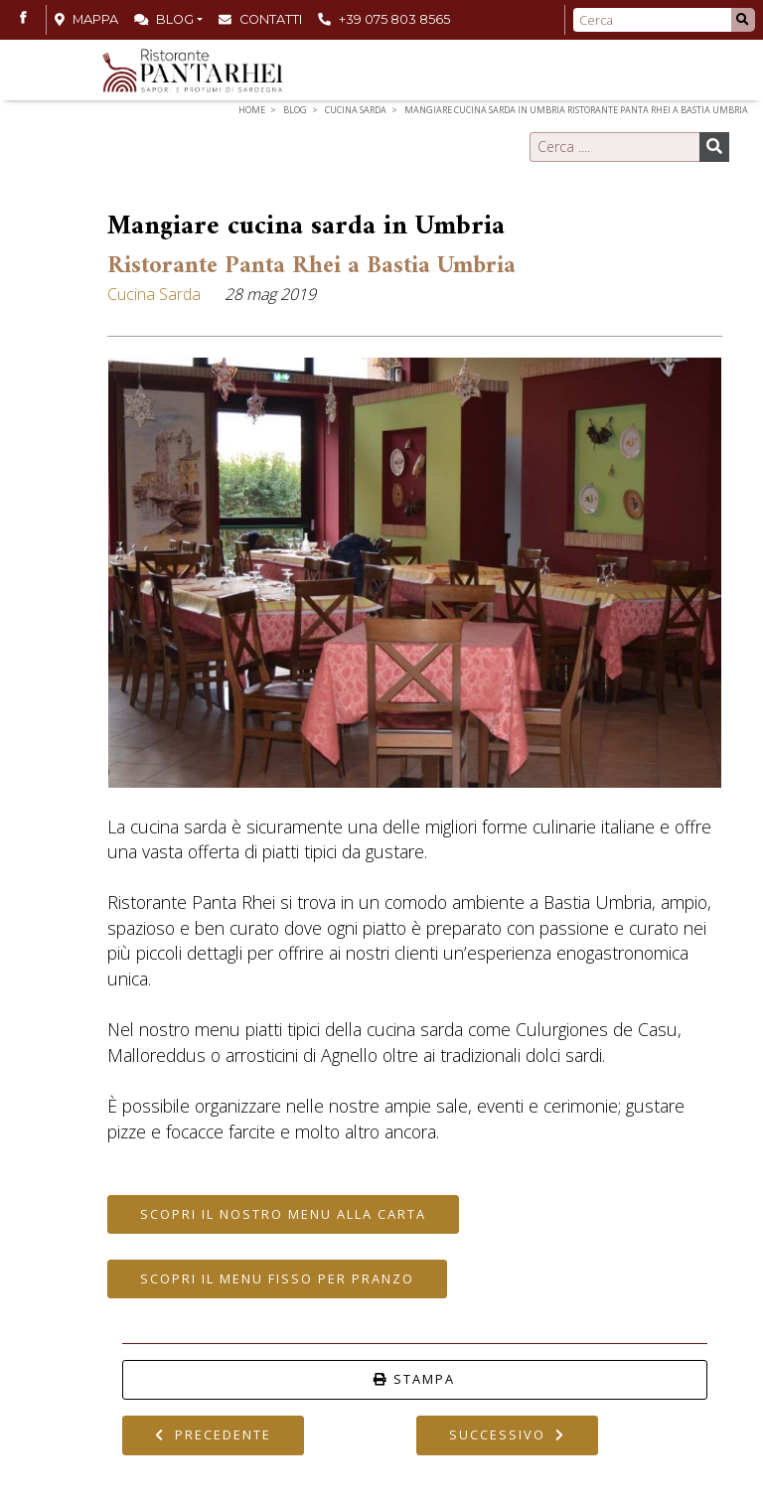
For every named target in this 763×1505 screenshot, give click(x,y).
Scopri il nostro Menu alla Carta (283, 1214)
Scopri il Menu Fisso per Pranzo (277, 1278)
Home (251, 109)
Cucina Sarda (355, 109)
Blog (164, 19)
